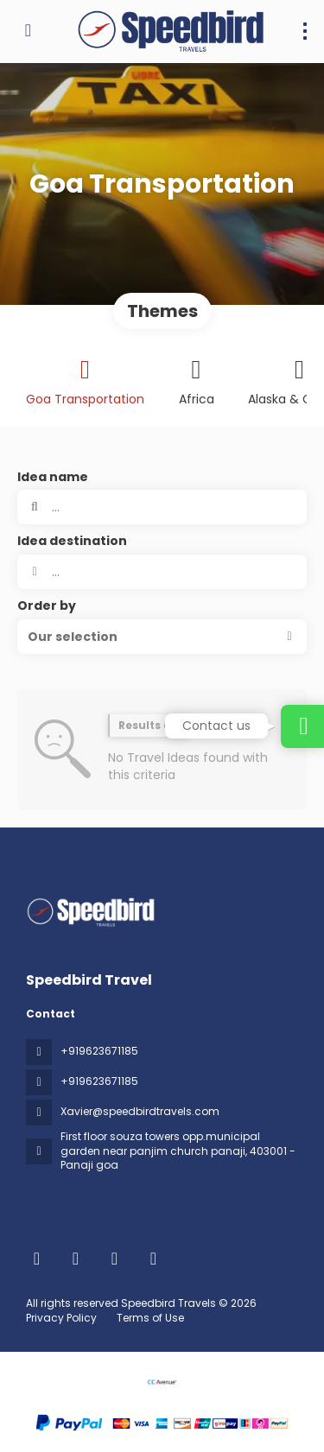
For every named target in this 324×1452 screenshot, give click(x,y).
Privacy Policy (61, 1317)
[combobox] (162, 572)
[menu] (305, 31)
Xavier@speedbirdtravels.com (139, 1111)
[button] (162, 636)
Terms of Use (149, 1317)
